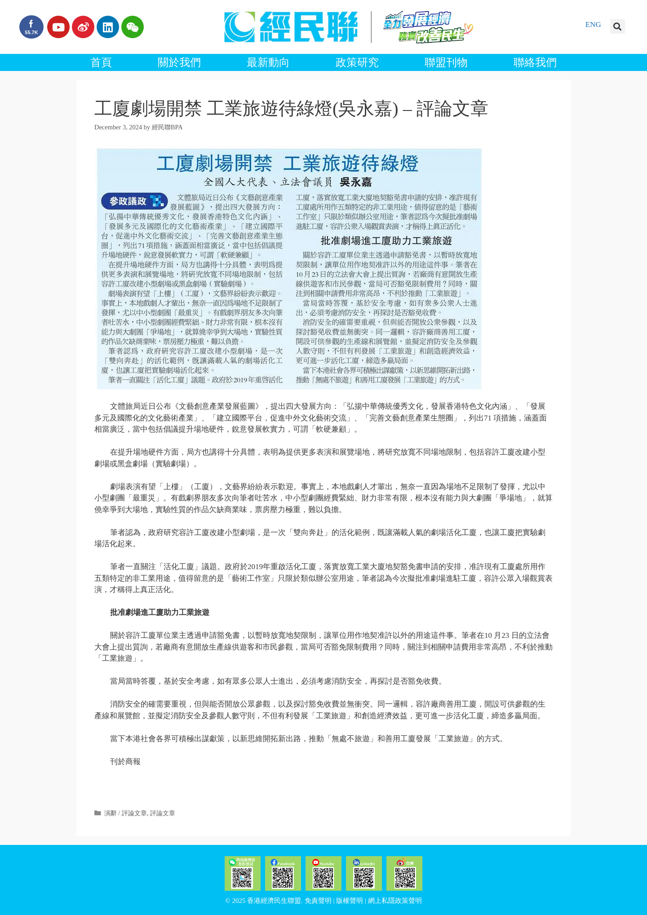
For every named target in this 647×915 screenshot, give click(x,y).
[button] (617, 26)
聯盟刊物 (446, 62)
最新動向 (268, 62)
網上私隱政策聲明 (395, 900)
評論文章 (162, 813)
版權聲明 (349, 900)
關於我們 (179, 62)
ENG (593, 24)
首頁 (101, 62)
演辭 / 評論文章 (125, 813)
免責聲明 (318, 900)
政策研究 (357, 62)
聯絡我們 (535, 62)
